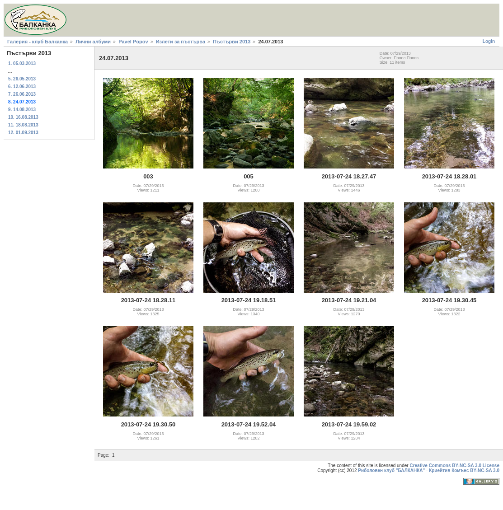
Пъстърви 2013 (231, 41)
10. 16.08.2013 (23, 117)
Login (489, 41)
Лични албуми (93, 41)
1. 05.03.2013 (22, 63)
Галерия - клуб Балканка (37, 41)
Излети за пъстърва (180, 41)
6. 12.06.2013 (22, 86)
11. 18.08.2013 (23, 124)
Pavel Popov (133, 41)
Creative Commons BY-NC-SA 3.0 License (454, 465)
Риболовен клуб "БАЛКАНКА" (391, 470)
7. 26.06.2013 (22, 94)
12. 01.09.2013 (23, 132)
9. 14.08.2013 (22, 109)
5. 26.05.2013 (22, 78)
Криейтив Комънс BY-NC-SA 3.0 (464, 470)
